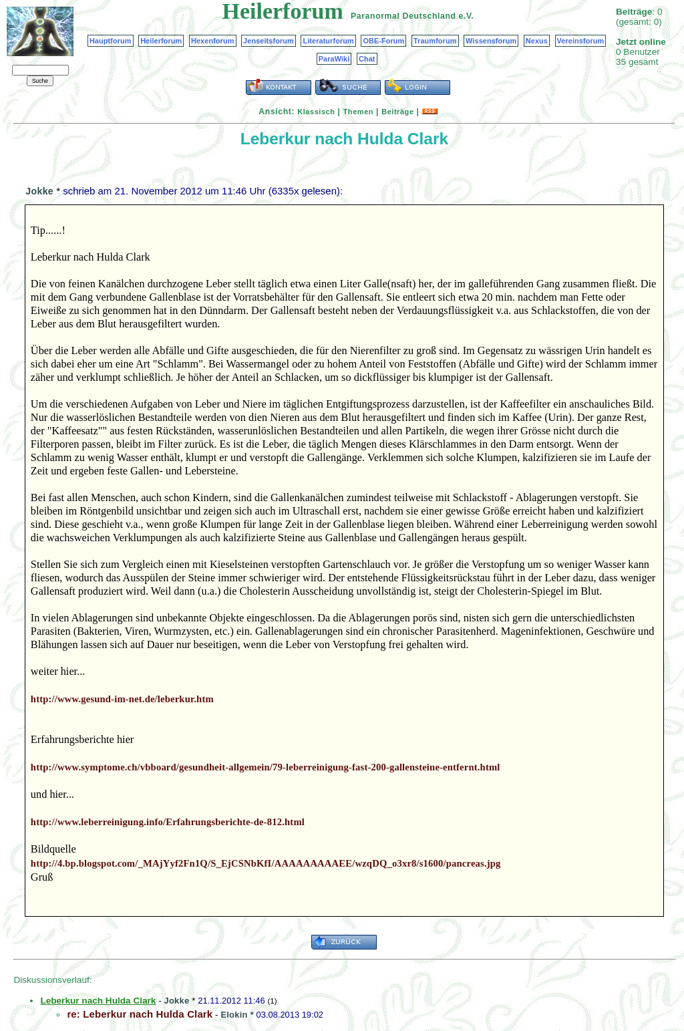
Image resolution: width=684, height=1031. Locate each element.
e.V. (466, 16)
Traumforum (435, 41)
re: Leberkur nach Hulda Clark (139, 1014)
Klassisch (316, 112)
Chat (367, 59)
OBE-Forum (383, 41)
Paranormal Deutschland (403, 16)
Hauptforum (111, 41)
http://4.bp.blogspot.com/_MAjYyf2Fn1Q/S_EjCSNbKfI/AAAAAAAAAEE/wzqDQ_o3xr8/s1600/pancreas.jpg (266, 863)
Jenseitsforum (268, 41)
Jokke (39, 191)
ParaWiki (334, 59)
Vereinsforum (581, 41)
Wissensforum (491, 41)
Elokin (233, 1015)
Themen (358, 112)
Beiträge (397, 112)
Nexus (537, 41)
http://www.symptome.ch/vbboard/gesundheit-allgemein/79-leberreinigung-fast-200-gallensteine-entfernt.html (265, 767)
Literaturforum (328, 41)
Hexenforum (212, 41)
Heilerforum (161, 41)
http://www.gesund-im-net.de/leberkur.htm (122, 699)
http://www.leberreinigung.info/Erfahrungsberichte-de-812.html (168, 822)
